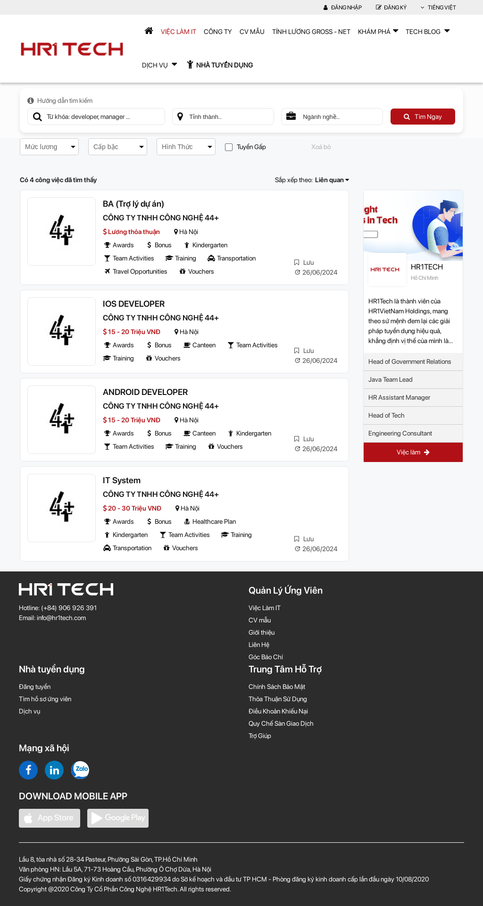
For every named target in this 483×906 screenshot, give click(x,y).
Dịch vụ (29, 711)
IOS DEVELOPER (134, 304)
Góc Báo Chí (266, 657)
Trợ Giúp (260, 735)
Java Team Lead (390, 379)
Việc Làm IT (178, 31)
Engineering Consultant (400, 433)
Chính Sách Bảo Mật (277, 686)
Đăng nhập (343, 7)
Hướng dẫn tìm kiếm (59, 100)
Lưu (304, 262)
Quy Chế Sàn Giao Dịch (281, 723)
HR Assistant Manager (399, 397)
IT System (122, 480)
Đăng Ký (391, 7)
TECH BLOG (428, 30)
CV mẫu (252, 31)
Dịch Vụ (159, 64)
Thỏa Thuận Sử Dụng (278, 699)
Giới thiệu (262, 632)
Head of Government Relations (409, 361)
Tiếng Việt (438, 7)
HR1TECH (427, 266)
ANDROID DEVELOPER (145, 392)
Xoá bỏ (321, 147)
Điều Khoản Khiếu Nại (278, 711)
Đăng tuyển (34, 686)
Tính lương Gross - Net (311, 31)
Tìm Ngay (423, 116)
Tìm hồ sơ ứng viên (45, 699)
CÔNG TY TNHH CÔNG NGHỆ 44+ (161, 217)
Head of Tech (386, 415)
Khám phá (378, 30)
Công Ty (218, 31)
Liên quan (332, 180)
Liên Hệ (259, 644)
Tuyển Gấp (245, 147)
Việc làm (413, 452)
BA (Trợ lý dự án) (133, 204)
